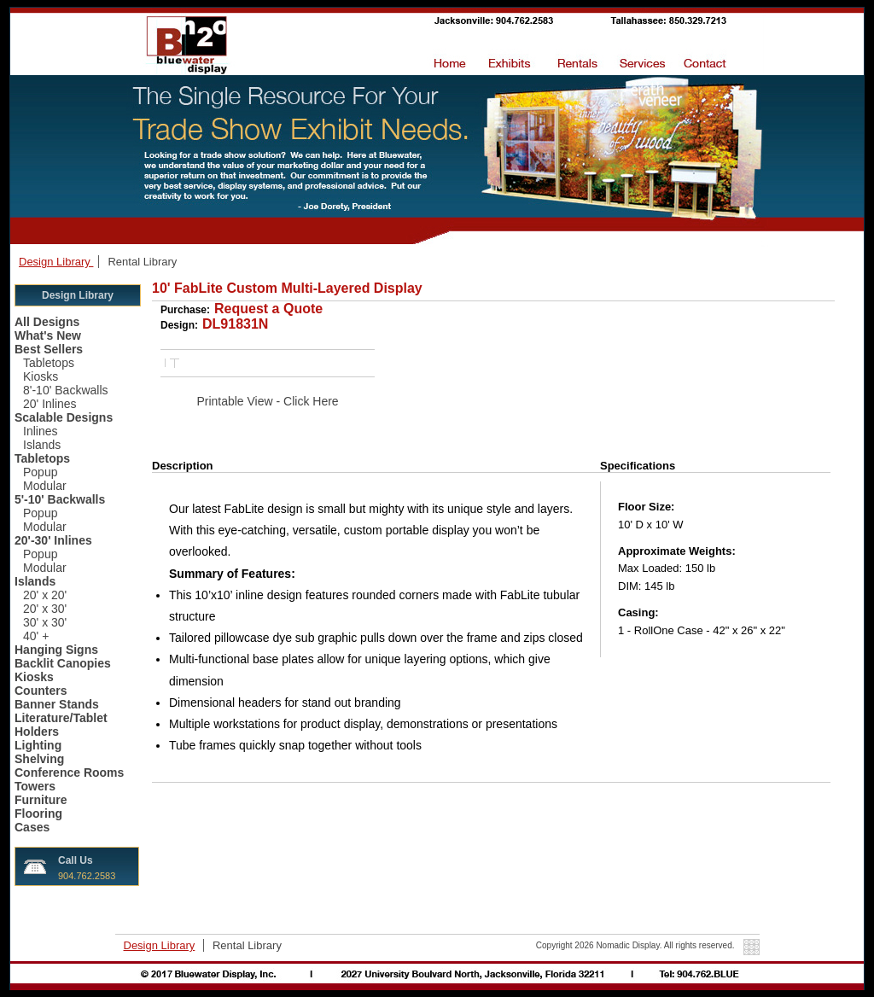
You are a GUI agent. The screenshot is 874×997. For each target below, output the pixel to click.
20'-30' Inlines (53, 540)
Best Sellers (49, 349)
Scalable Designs (64, 417)
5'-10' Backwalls (60, 499)
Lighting (38, 745)
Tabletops (48, 363)
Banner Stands (57, 704)
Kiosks (40, 376)
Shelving (39, 759)
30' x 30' (45, 622)
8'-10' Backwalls (65, 390)
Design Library (56, 261)
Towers (35, 786)
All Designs (47, 322)
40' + (36, 636)
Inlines (40, 431)
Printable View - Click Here (267, 401)
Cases (32, 827)
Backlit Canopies (63, 663)
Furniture (41, 800)
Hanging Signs (56, 649)
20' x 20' (45, 595)
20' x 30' (45, 608)
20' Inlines (50, 404)
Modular (45, 486)
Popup (40, 472)
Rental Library (142, 261)
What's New (48, 335)
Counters (41, 690)
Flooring (38, 813)
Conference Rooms (69, 772)
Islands (42, 445)
